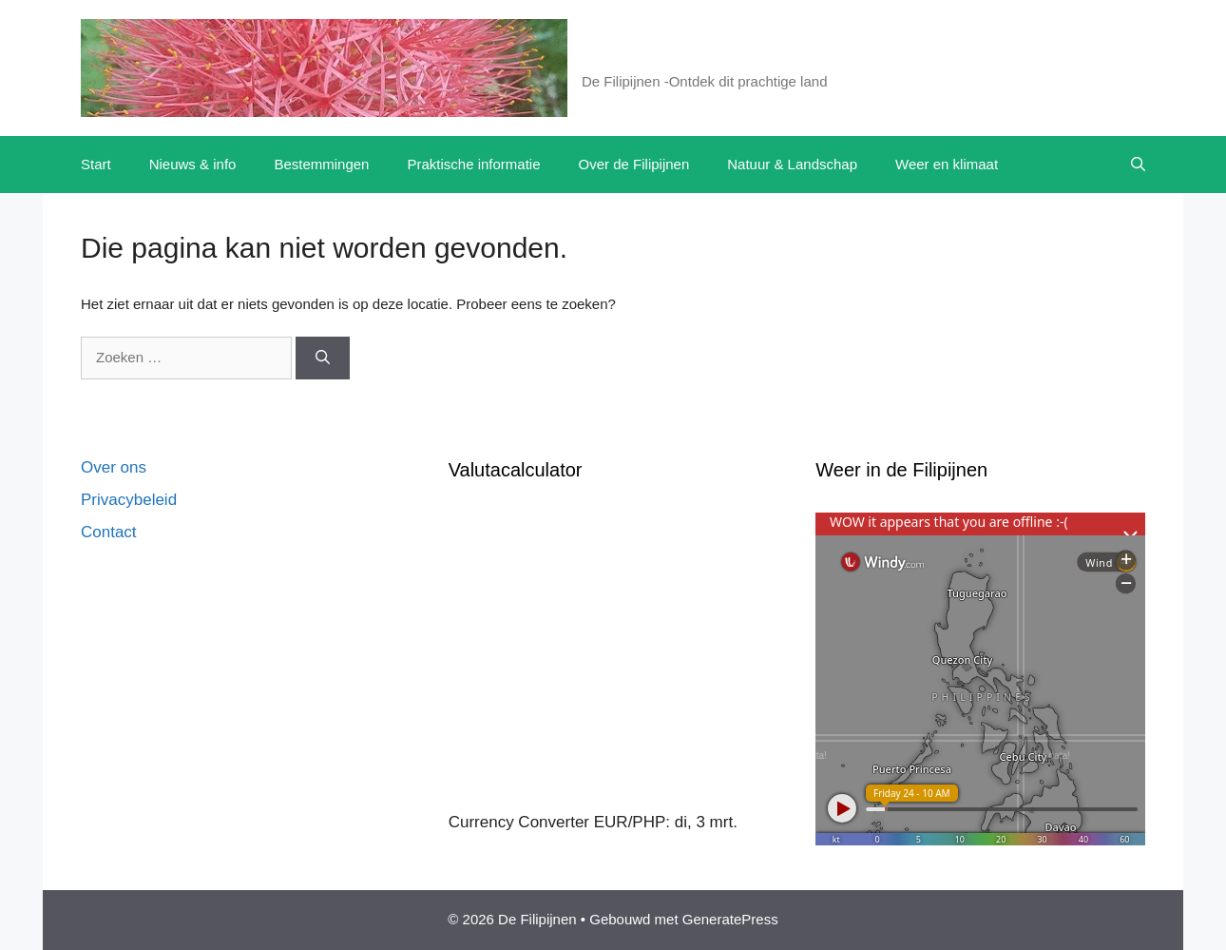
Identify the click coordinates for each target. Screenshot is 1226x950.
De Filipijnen (652, 57)
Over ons (113, 467)
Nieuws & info (193, 164)
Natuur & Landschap (792, 164)
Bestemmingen (321, 164)
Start (96, 164)
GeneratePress (730, 919)
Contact (109, 532)
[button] (1138, 164)
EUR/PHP (630, 822)
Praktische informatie (473, 164)
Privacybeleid (129, 500)
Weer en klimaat (946, 164)
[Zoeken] (323, 358)
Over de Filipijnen (634, 164)
